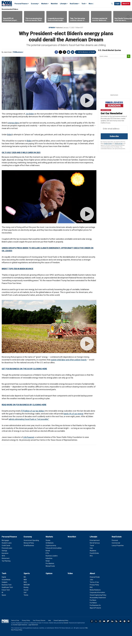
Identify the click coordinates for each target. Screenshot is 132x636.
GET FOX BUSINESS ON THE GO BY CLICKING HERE (24, 369)
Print (68, 52)
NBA (25, 579)
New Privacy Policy (16, 630)
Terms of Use (119, 143)
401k (3, 556)
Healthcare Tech (7, 587)
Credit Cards (6, 545)
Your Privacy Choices (39, 620)
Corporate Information (97, 592)
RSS (116, 621)
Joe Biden (30, 114)
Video (70, 573)
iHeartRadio (128, 621)
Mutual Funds (50, 566)
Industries (49, 558)
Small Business (29, 545)
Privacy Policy (108, 143)
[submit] (128, 56)
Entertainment (95, 540)
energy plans (14, 123)
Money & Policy (29, 543)
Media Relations (95, 590)
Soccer (26, 590)
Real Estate (74, 3)
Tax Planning (6, 561)
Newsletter (120, 621)
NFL (25, 577)
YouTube (104, 621)
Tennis (26, 595)
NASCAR (27, 585)
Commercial (116, 543)
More (91, 3)
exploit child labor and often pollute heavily (69, 360)
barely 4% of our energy (73, 414)
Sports (27, 573)
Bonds (48, 550)
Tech (83, 3)
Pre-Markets (50, 563)
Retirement (5, 558)
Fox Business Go (95, 605)
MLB (25, 582)
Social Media (6, 579)
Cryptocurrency (51, 545)
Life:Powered (28, 437)
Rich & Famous (95, 543)
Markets (44, 3)
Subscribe (114, 136)
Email (72, 52)
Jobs (91, 579)
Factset (66, 623)
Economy (34, 3)
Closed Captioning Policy (98, 595)
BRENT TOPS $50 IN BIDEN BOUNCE (17, 269)
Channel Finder (95, 577)
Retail (48, 561)
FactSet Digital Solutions (20, 625)
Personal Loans (7, 548)
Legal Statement (33, 625)
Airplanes (93, 550)
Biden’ (9, 134)
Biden (29, 141)
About (92, 573)
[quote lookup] (112, 56)
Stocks (48, 540)
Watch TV (126, 3)
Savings (4, 550)
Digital (4, 577)
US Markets (50, 543)
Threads (64, 52)
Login (117, 3)
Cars (91, 548)
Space (4, 595)
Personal (115, 540)
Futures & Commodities (54, 548)
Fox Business (7, 3)
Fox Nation (93, 603)
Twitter (60, 52)
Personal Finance (21, 3)
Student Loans (7, 543)
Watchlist (54, 3)
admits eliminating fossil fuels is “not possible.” (29, 419)
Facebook (56, 52)
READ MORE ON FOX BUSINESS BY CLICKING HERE (24, 405)
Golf (25, 592)
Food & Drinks (94, 553)
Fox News (93, 600)
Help (49, 620)
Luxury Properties (118, 545)
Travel (92, 545)
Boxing (26, 587)
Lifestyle (63, 3)
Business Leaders (52, 556)
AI (2, 592)
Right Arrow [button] (128, 17)
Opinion (52, 27)
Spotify (124, 621)
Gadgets (4, 582)
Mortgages (5, 540)
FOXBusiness (18, 52)
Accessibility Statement (98, 597)
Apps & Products (95, 608)
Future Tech (6, 590)
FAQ (91, 587)
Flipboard (108, 621)
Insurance (5, 553)
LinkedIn (112, 621)
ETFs (47, 553)
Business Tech (6, 585)
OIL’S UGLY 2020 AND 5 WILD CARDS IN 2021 (21, 152)
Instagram (100, 621)
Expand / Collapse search (112, 3)
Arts (91, 556)
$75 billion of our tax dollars (32, 411)
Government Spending (31, 540)
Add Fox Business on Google (86, 52)
